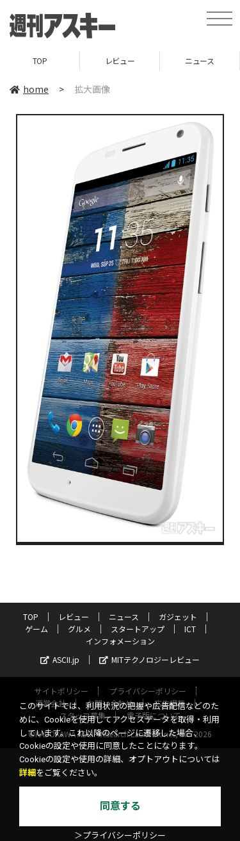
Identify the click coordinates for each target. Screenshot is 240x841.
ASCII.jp (59, 659)
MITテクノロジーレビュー (149, 659)
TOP (40, 60)
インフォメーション (120, 640)
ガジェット (178, 616)
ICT (190, 628)
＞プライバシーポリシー (120, 835)
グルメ (79, 628)
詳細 (27, 773)
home (29, 89)
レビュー (119, 60)
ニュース (199, 60)
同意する (120, 806)
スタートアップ (137, 628)
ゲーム (36, 628)
